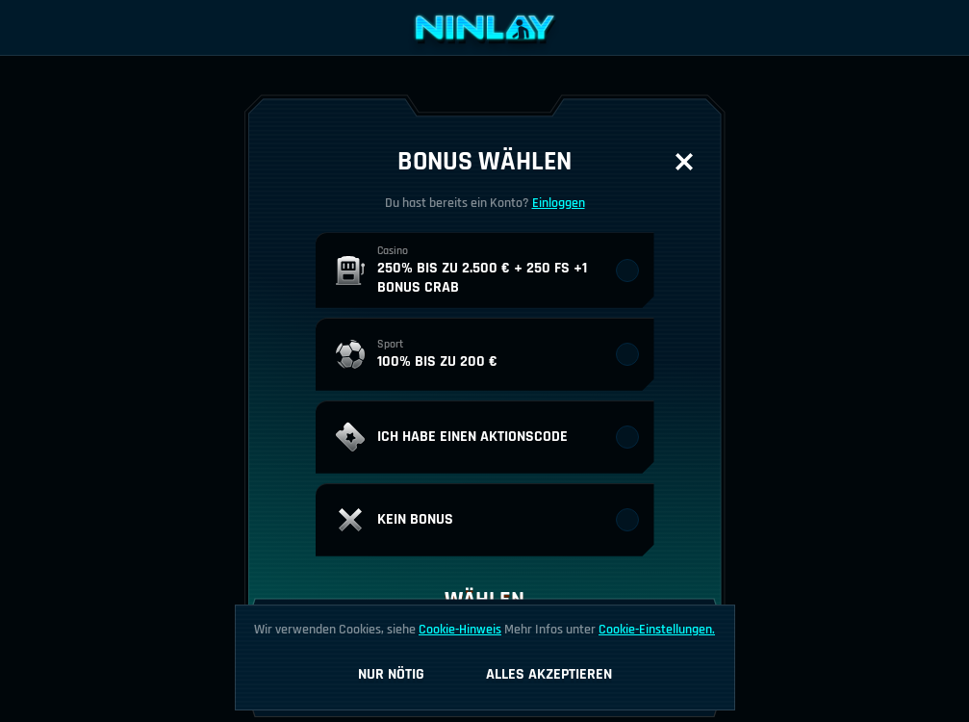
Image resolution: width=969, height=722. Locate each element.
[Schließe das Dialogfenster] (684, 161)
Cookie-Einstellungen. (657, 629)
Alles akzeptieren (549, 674)
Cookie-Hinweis (460, 629)
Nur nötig (391, 674)
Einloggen (558, 203)
